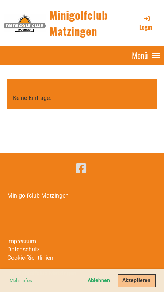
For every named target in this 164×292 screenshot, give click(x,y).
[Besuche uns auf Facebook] (81, 169)
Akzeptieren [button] (136, 280)
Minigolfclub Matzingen (78, 23)
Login (145, 23)
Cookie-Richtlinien (30, 257)
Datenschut (22, 249)
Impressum (21, 241)
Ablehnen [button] (99, 280)
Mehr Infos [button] (20, 280)
